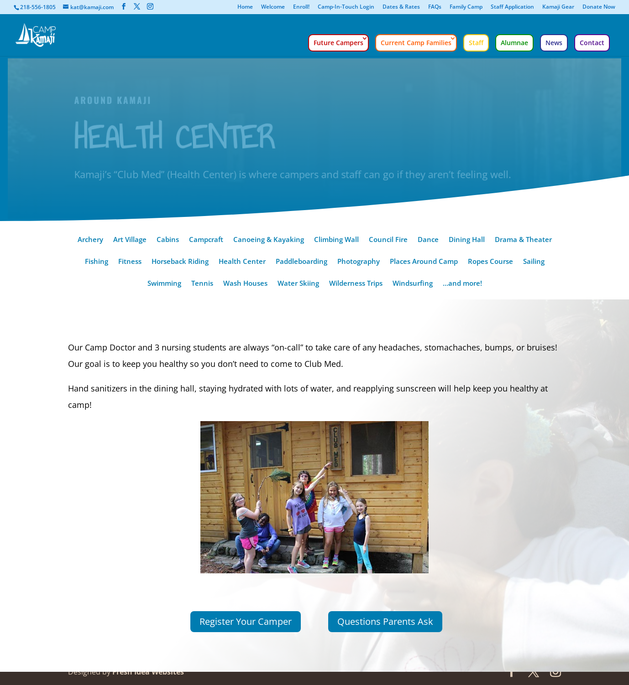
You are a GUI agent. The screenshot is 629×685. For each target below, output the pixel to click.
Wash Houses (245, 284)
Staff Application (512, 7)
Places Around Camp (424, 262)
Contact (592, 42)
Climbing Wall (336, 240)
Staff (476, 42)
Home (245, 7)
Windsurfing (413, 284)
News (553, 42)
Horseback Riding (180, 262)
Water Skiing (298, 284)
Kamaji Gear (558, 7)
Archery (90, 240)
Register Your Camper (245, 621)
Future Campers (338, 42)
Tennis (202, 284)
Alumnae (514, 42)
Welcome (273, 7)
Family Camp (466, 7)
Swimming (164, 284)
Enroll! (301, 7)
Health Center (242, 262)
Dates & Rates (401, 7)
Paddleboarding (301, 262)
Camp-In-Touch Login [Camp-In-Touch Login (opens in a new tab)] (346, 7)
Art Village (130, 240)
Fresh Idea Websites (148, 672)
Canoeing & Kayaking (268, 240)
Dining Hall (467, 240)
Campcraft (206, 240)
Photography (358, 262)
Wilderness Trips (356, 284)
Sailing (534, 262)
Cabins (168, 240)
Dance (428, 240)
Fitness (130, 262)
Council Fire (388, 240)
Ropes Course (490, 262)
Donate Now (598, 7)
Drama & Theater (523, 240)
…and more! (462, 284)
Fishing (96, 262)
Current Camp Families (416, 42)
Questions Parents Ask (385, 621)
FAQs (434, 7)
